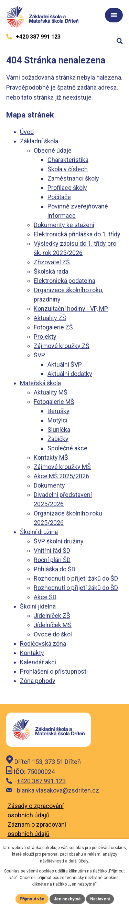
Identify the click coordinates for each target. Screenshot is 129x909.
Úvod (27, 131)
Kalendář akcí (38, 662)
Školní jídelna (38, 606)
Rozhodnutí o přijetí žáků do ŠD (76, 578)
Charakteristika (67, 159)
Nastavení (100, 899)
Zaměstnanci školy (73, 178)
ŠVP (39, 355)
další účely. (78, 861)
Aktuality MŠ (50, 392)
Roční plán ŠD (52, 559)
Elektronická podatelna (64, 280)
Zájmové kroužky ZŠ (61, 345)
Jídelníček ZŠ (52, 615)
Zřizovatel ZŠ (52, 262)
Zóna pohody (37, 680)
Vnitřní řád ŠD (52, 550)
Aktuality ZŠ (50, 317)
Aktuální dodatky (69, 373)
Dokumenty (49, 485)
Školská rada (51, 271)
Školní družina (39, 531)
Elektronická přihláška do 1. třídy (77, 234)
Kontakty (32, 652)
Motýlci (57, 420)
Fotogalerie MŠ (54, 401)
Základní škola (39, 141)
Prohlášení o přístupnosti (54, 671)
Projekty (45, 336)
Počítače (59, 197)
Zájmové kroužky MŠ (62, 466)
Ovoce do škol (53, 634)
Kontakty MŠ (51, 457)
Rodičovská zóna (43, 643)
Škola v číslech (67, 169)
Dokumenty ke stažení (64, 224)
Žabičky (57, 438)
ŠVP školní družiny (59, 541)
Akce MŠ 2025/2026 (61, 476)
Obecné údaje (53, 150)
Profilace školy (67, 187)
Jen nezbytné (67, 899)
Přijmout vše (32, 899)
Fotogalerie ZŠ (53, 327)
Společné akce (67, 448)
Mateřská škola (40, 383)
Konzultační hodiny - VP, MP (71, 308)
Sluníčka (58, 429)
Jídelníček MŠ (53, 625)
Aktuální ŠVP (64, 364)
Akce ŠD (45, 597)
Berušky (58, 411)
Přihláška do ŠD (54, 569)
